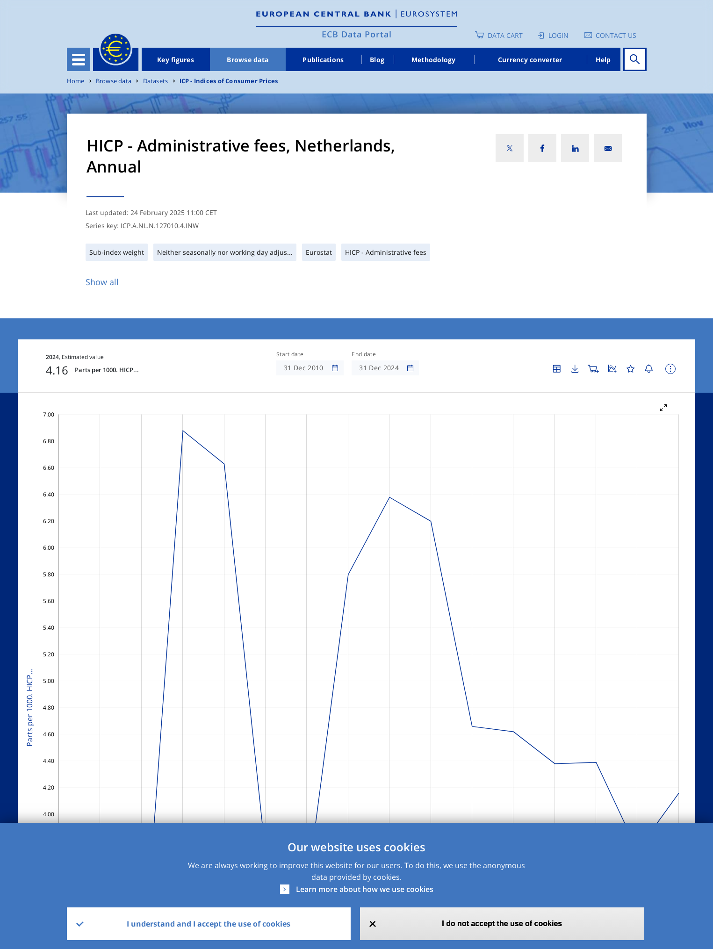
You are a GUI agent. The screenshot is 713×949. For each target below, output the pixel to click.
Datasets (155, 81)
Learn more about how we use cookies (364, 889)
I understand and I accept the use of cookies (208, 924)
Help (603, 59)
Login (558, 35)
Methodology (433, 59)
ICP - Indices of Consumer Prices (229, 81)
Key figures (175, 59)
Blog (377, 59)
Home (76, 81)
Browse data (247, 59)
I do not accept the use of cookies (502, 923)
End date (364, 354)
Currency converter (530, 59)
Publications (323, 59)
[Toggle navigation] (78, 59)
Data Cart (505, 35)
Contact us (616, 35)
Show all (102, 282)
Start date (289, 354)
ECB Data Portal (357, 34)
